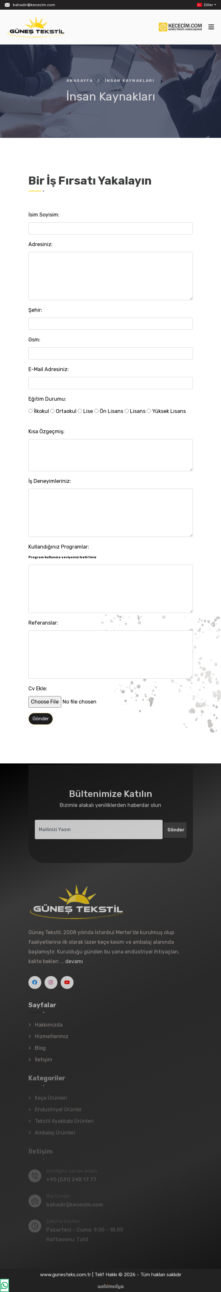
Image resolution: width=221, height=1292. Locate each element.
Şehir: (35, 310)
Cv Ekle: (37, 688)
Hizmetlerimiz (51, 1040)
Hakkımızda (49, 1028)
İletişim (43, 1063)
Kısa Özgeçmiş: (46, 431)
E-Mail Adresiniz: (48, 369)
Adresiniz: (40, 244)
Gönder (41, 719)
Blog (40, 1051)
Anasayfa (79, 80)
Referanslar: (43, 623)
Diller (204, 5)
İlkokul (38, 411)
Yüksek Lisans (166, 411)
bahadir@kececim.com (34, 5)
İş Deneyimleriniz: (49, 481)
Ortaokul (63, 411)
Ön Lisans (108, 411)
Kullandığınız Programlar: (62, 551)
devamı (74, 965)
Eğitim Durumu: (47, 399)
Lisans (135, 411)
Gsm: (34, 340)
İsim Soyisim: (43, 215)
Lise (85, 411)
